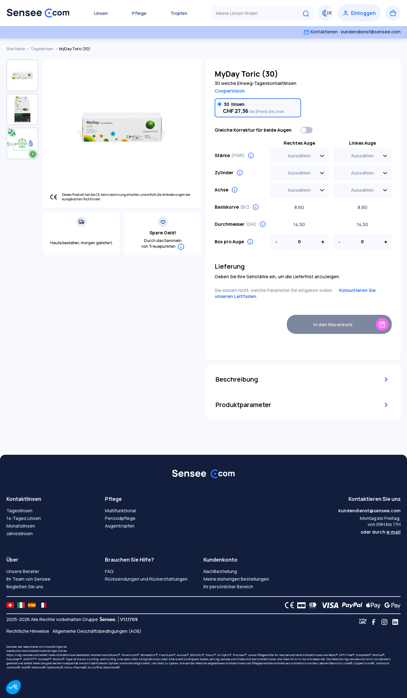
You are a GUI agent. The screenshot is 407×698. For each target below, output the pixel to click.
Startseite (15, 49)
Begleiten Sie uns (24, 587)
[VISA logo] (328, 605)
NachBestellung (220, 571)
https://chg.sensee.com (22, 655)
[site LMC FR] (42, 605)
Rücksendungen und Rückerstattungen (146, 579)
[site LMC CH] (10, 605)
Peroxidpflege (120, 518)
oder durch (381, 532)
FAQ (109, 571)
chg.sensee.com (225, 659)
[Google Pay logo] (391, 605)
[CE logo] (288, 605)
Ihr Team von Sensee (28, 579)
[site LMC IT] (21, 605)
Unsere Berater (22, 571)
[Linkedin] (395, 622)
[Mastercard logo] (311, 605)
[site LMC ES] (32, 605)
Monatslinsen (20, 526)
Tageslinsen (42, 49)
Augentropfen (120, 526)
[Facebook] (373, 622)
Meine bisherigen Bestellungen (236, 579)
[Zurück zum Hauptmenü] (38, 13)
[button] (13, 687)
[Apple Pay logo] (371, 605)
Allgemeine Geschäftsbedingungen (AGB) (96, 631)
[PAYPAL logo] (351, 605)
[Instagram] (384, 622)
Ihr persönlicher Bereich (228, 587)
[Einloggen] (359, 13)
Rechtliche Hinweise (27, 631)
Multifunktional (120, 511)
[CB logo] (300, 605)
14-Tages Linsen (23, 518)
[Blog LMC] (363, 622)
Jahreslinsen (19, 533)
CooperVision (230, 91)
